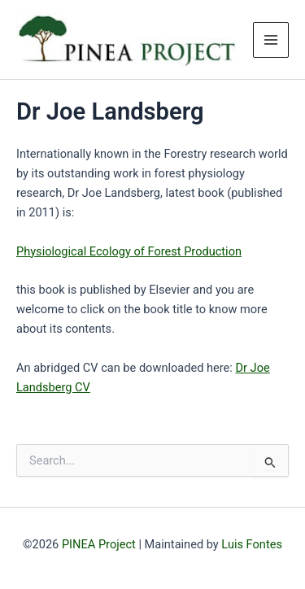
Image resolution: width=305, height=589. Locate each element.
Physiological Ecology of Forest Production (129, 251)
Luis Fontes (251, 544)
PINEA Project (99, 544)
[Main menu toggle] (271, 40)
